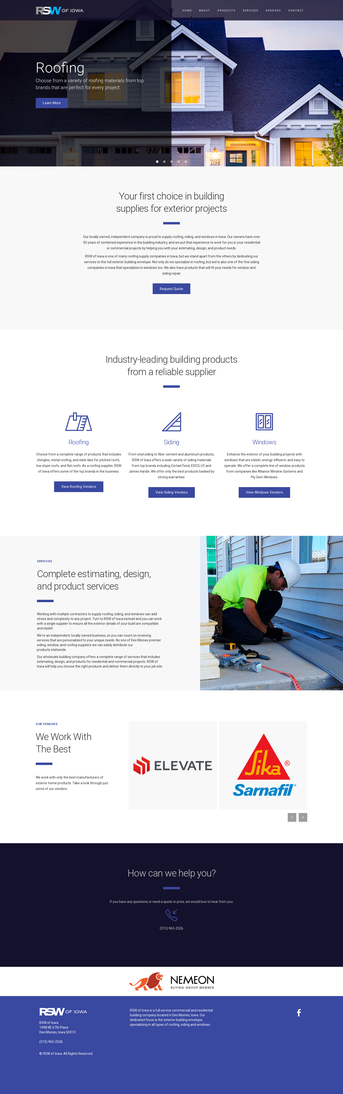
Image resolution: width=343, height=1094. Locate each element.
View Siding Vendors (172, 492)
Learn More (52, 103)
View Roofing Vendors (78, 486)
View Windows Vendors (264, 492)
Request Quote (171, 289)
